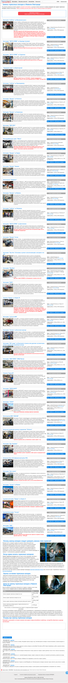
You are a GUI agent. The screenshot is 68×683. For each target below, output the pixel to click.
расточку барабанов (7, 571)
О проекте (15, 675)
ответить (12, 641)
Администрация (64, 1)
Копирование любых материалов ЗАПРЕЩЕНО (46, 675)
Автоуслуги (37, 1)
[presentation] (13, 634)
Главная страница (5, 670)
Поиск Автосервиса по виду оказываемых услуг (21, 670)
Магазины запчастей (23, 1)
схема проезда (52, 28)
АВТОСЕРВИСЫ (11, 670)
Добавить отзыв (7, 638)
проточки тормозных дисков (36, 569)
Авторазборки (31, 1)
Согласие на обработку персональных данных (28, 675)
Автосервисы (14, 1)
